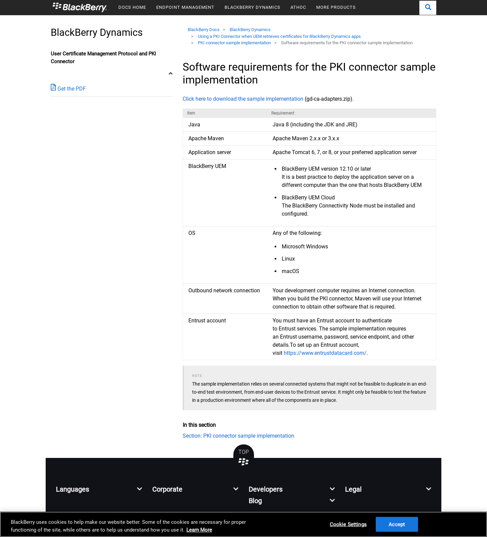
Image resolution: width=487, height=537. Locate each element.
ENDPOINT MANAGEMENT (185, 7)
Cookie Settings (348, 524)
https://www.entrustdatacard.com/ (325, 353)
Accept (397, 524)
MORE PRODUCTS (336, 7)
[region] (243, 524)
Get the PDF (68, 88)
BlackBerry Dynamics (250, 29)
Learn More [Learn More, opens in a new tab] (199, 530)
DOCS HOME (132, 7)
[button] (427, 8)
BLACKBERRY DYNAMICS (252, 7)
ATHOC (298, 7)
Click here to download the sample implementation (243, 99)
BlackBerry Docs (203, 29)
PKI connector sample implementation (234, 42)
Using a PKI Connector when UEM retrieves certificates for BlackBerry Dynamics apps (279, 36)
